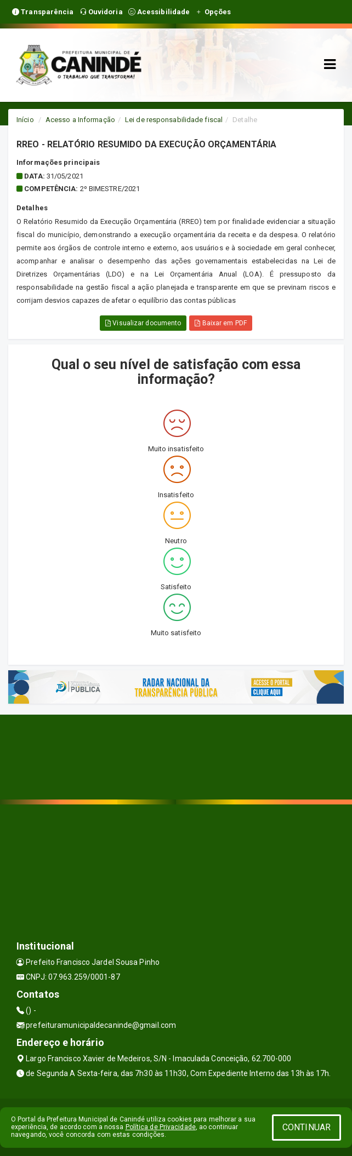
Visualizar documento (143, 323)
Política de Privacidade (161, 1127)
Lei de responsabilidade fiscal (174, 120)
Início (25, 120)
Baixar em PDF (221, 323)
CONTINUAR (306, 1127)
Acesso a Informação (80, 120)
